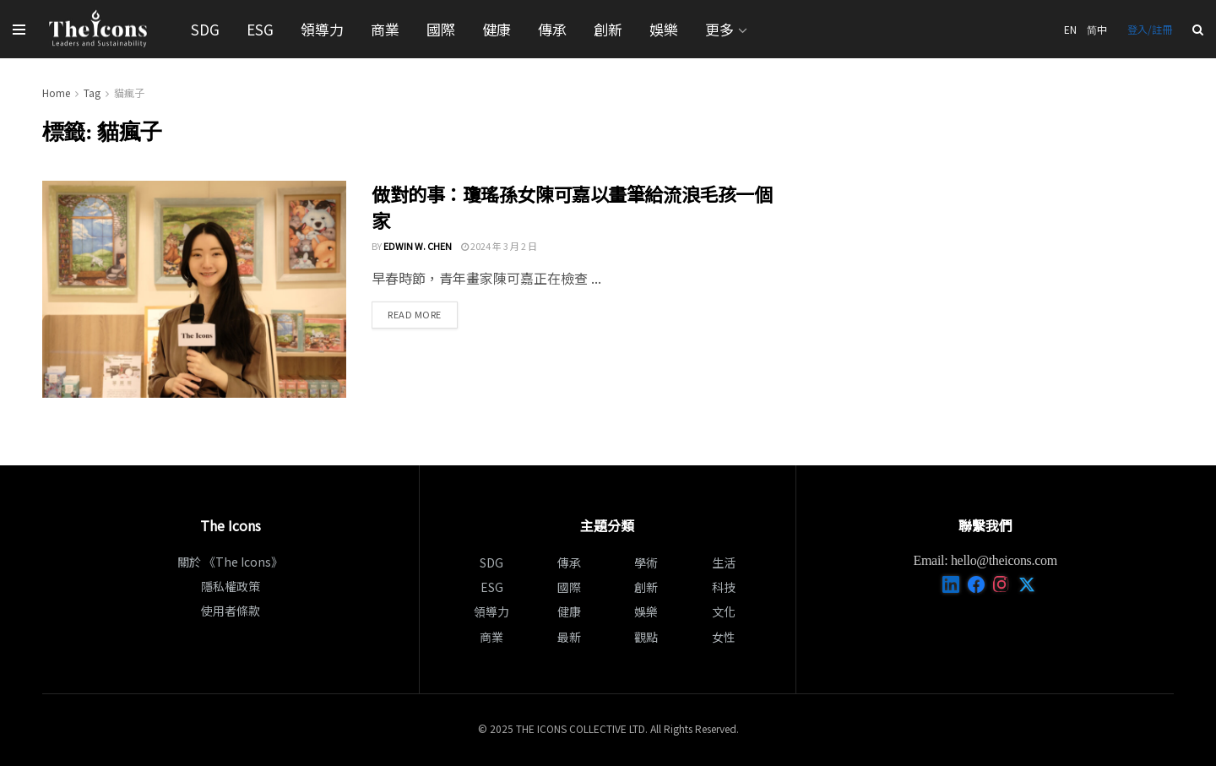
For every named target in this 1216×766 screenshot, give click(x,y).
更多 (719, 29)
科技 (724, 587)
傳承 (552, 29)
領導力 (322, 29)
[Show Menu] (19, 29)
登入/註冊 (1149, 29)
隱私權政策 (230, 586)
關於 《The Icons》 (230, 561)
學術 (646, 562)
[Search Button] (1197, 29)
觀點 (646, 636)
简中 (1097, 29)
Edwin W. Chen (417, 246)
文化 (724, 611)
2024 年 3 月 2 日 (499, 246)
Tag (92, 92)
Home (56, 92)
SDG (205, 29)
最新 (569, 636)
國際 (440, 29)
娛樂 (663, 29)
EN (1070, 29)
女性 (724, 636)
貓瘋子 (129, 92)
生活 (724, 562)
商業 (385, 29)
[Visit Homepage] (98, 30)
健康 (496, 29)
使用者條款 (230, 610)
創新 (608, 29)
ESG (260, 29)
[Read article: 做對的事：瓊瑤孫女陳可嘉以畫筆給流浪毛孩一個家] (194, 289)
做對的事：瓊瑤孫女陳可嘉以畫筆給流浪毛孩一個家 (572, 206)
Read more (423, 314)
